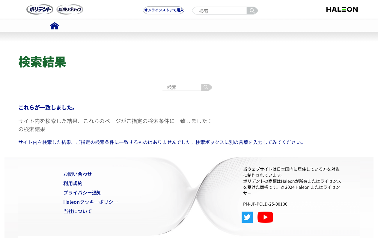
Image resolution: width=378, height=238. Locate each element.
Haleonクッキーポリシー (90, 201)
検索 (253, 11)
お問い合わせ (77, 173)
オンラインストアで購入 (164, 10)
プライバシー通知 (82, 192)
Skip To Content (22, 2)
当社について (77, 211)
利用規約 (72, 183)
